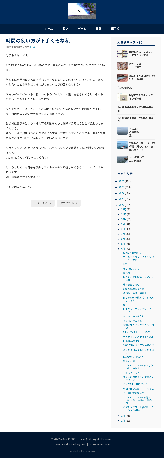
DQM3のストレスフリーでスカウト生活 (141, 53)
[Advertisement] (55, 235)
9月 (123, 224)
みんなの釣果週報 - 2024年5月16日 (135, 119)
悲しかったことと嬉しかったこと (138, 351)
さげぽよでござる (132, 320)
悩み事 (126, 273)
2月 (123, 420)
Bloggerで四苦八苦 (133, 356)
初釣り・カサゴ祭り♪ (135, 293)
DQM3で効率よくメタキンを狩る (141, 96)
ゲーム (82, 28)
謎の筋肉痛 (129, 361)
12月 (123, 209)
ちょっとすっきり (132, 372)
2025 (121, 187)
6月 (123, 238)
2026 (121, 181)
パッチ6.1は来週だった (135, 384)
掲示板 (116, 28)
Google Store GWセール (136, 289)
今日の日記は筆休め (133, 393)
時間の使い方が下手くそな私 (138, 388)
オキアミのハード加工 (135, 65)
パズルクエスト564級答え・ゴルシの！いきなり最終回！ (138, 400)
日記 (99, 28)
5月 (123, 243)
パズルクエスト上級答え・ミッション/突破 (138, 409)
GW (125, 264)
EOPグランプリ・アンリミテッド (138, 310)
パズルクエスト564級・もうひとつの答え (138, 367)
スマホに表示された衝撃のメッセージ (138, 378)
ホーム (48, 28)
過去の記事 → (68, 203)
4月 (123, 248)
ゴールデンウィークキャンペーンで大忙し (138, 258)
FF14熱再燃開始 (131, 341)
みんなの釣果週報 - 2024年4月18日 (135, 108)
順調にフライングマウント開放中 (138, 326)
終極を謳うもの (131, 284)
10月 (123, 219)
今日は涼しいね (131, 268)
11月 (123, 214)
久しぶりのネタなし (133, 316)
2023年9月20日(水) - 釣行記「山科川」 (142, 77)
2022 (121, 205)
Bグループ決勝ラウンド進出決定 (138, 279)
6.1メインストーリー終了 (136, 332)
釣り (65, 28)
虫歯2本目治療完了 (133, 252)
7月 (123, 234)
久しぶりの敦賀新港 (134, 132)
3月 (123, 415)
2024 (121, 193)
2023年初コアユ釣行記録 (136, 158)
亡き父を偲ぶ (124, 87)
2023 (121, 199)
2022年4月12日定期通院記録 (138, 345)
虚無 (125, 304)
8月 (123, 229)
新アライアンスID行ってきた (138, 336)
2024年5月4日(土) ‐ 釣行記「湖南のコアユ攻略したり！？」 (142, 146)
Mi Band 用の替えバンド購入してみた (138, 299)
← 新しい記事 (42, 203)
